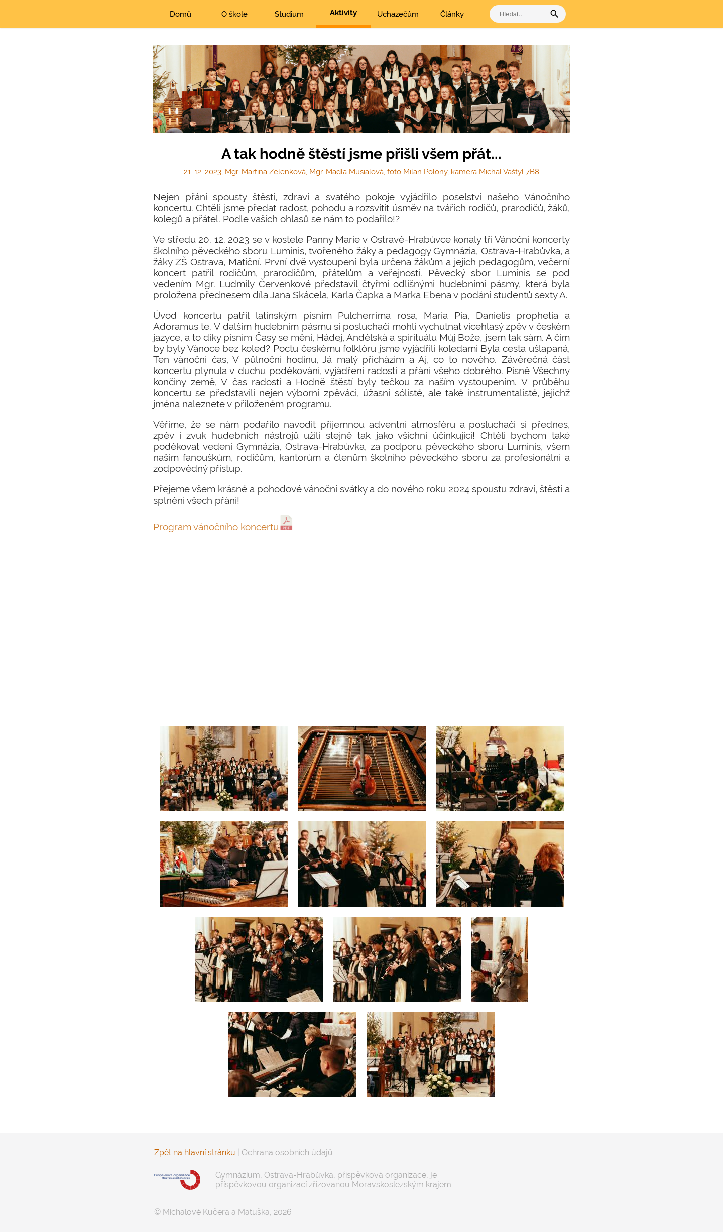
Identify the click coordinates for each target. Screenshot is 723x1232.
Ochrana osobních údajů (287, 1152)
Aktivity (343, 12)
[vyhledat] (520, 14)
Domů (180, 14)
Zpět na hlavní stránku (194, 1152)
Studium (289, 14)
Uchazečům (398, 14)
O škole (234, 14)
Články (452, 14)
